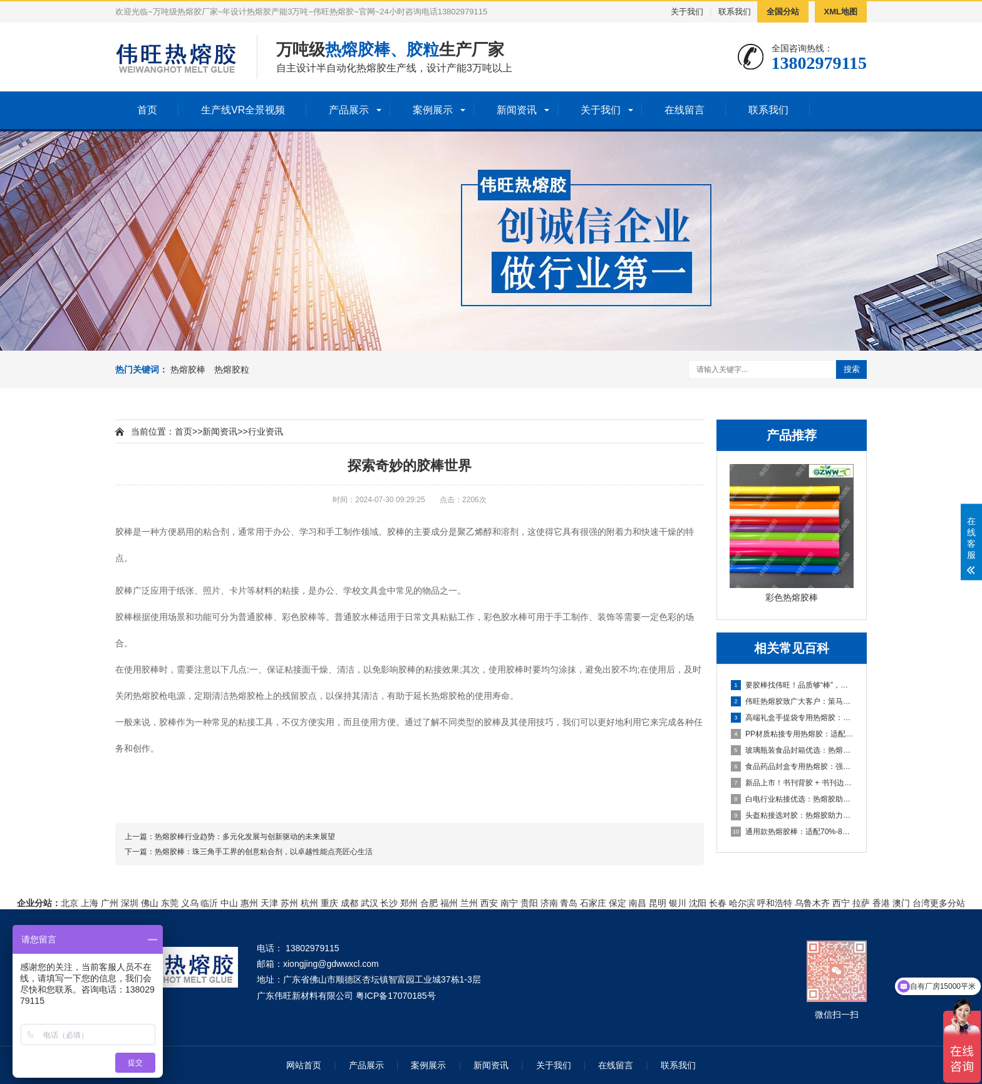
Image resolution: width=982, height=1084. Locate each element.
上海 (89, 903)
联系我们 (734, 11)
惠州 (249, 903)
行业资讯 (265, 431)
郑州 (409, 903)
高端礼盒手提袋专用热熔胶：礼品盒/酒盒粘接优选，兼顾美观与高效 (792, 718)
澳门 (901, 903)
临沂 (209, 903)
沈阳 (697, 903)
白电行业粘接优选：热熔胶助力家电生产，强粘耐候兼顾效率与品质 (792, 799)
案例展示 (433, 110)
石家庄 (593, 903)
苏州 (289, 903)
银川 (677, 903)
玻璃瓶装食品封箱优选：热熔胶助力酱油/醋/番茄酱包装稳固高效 (792, 750)
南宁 (509, 903)
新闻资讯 (517, 110)
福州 (449, 903)
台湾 (921, 903)
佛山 (149, 903)
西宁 (841, 903)
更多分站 (947, 903)
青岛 (568, 903)
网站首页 (303, 1065)
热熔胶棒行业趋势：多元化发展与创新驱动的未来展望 (245, 836)
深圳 (129, 903)
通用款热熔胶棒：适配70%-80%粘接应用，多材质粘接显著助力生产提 (792, 832)
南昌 (637, 903)
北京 (69, 903)
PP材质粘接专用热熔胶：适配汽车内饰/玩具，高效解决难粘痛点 (792, 734)
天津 (269, 903)
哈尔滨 (742, 903)
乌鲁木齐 (812, 903)
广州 (109, 903)
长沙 (389, 903)
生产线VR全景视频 (243, 110)
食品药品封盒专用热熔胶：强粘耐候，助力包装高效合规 (792, 766)
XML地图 (840, 11)
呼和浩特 (774, 903)
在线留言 (684, 110)
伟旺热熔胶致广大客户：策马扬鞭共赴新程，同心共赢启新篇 (792, 701)
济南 (549, 903)
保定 (617, 903)
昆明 (657, 903)
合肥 (429, 903)
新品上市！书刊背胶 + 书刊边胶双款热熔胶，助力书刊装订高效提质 (792, 783)
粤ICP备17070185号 (396, 996)
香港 (881, 903)
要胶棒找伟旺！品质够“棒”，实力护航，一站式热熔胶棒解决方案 (792, 685)
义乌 (190, 903)
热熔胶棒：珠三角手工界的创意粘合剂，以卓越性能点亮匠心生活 (264, 851)
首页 (147, 110)
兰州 (469, 903)
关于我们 (687, 11)
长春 (717, 903)
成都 (349, 903)
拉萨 (861, 903)
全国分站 (783, 11)
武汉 (369, 903)
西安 (489, 903)
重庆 (329, 903)
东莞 (169, 903)
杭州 (309, 903)
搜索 (852, 369)
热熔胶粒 (231, 369)
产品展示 (349, 110)
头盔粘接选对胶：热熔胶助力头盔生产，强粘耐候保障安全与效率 (792, 815)
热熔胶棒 (187, 369)
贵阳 (529, 903)
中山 (229, 903)
